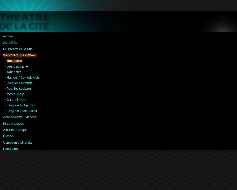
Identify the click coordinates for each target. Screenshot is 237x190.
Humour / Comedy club (23, 77)
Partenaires (11, 149)
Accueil (8, 36)
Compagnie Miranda (17, 142)
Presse (8, 136)
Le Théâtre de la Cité (18, 49)
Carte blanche (17, 100)
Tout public (14, 61)
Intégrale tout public (20, 105)
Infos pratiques (13, 123)
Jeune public (15, 66)
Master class (15, 94)
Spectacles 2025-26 (19, 55)
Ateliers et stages (15, 130)
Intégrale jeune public (22, 111)
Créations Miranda (20, 83)
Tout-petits (14, 72)
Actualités (10, 43)
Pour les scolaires (19, 89)
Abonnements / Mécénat (20, 117)
